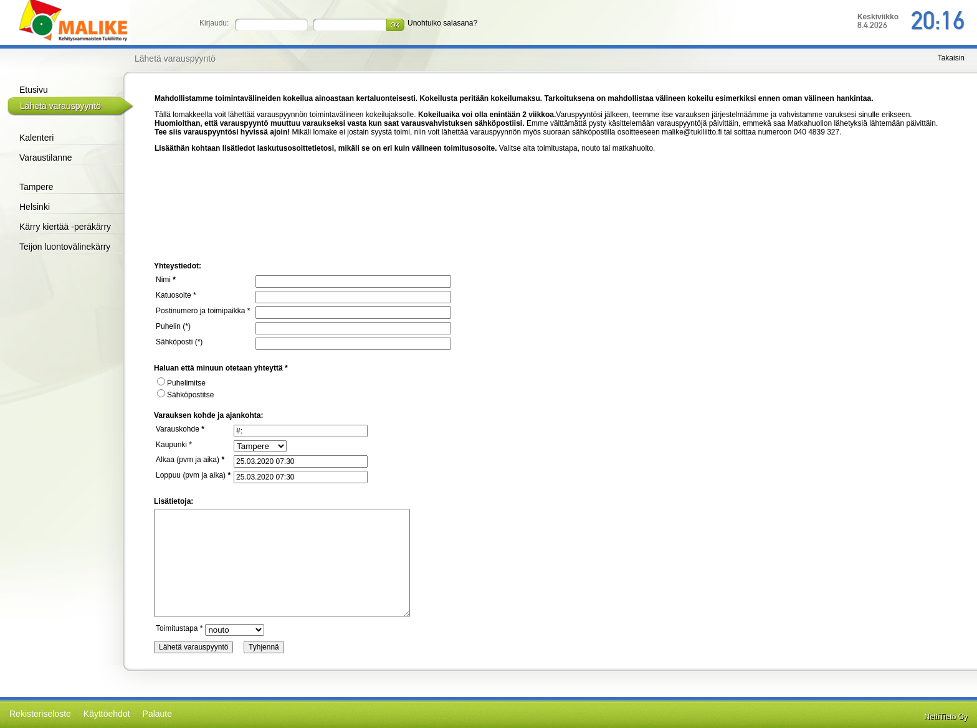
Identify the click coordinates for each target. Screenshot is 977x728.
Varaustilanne (45, 158)
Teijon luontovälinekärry (64, 247)
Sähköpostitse (185, 394)
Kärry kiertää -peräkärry (65, 227)
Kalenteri (36, 138)
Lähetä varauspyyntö (60, 106)
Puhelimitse (181, 383)
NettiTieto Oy (946, 716)
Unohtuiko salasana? (442, 23)
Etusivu (33, 90)
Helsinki (34, 207)
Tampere (36, 187)
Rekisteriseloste (40, 714)
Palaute (157, 714)
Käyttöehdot (106, 714)
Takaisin (951, 58)
